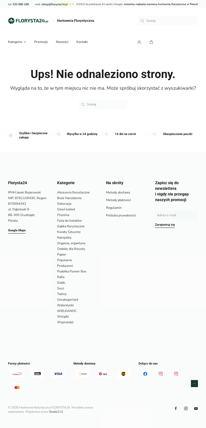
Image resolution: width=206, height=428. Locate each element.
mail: (51, 4)
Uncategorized (67, 299)
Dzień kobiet (66, 209)
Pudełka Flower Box (71, 271)
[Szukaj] (167, 20)
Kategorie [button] (17, 42)
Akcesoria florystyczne (73, 192)
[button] (194, 383)
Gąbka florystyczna (70, 226)
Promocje (41, 42)
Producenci (65, 266)
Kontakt (82, 42)
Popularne (64, 260)
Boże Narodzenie (69, 198)
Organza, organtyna (71, 243)
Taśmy (62, 294)
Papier (61, 254)
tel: (18, 4)
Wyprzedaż (65, 322)
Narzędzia (64, 237)
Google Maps (17, 230)
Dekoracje (64, 204)
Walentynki (65, 305)
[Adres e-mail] (176, 215)
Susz (60, 288)
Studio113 (56, 412)
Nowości (62, 42)
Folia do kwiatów (69, 220)
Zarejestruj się (165, 224)
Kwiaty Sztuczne (69, 232)
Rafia (60, 277)
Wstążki (63, 316)
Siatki (61, 282)
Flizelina (63, 215)
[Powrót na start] (28, 21)
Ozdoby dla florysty (71, 249)
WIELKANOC (67, 311)
